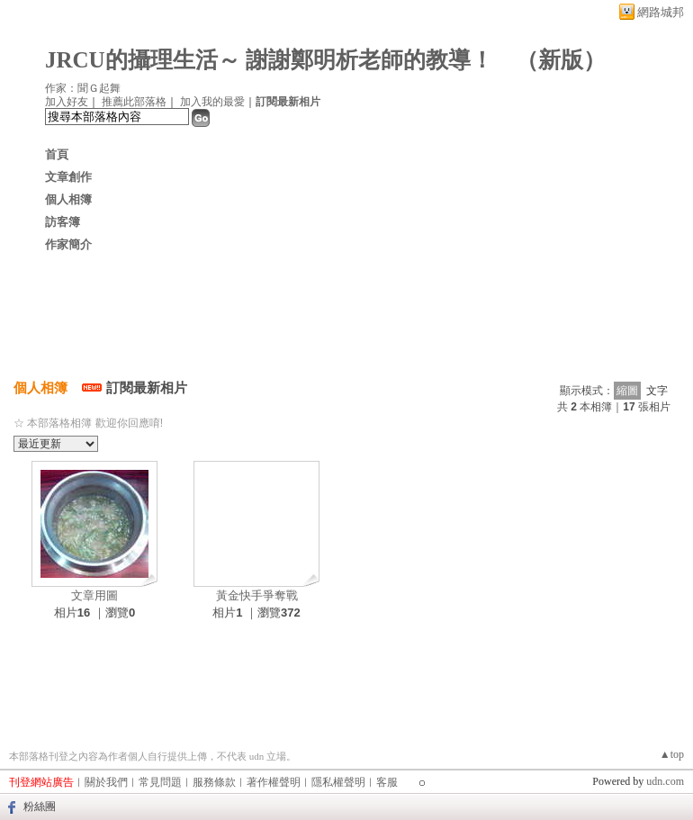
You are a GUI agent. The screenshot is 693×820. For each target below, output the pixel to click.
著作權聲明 (274, 782)
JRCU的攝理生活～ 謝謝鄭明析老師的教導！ (269, 60)
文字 (657, 390)
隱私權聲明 (338, 782)
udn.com (665, 781)
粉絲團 (39, 806)
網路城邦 (660, 12)
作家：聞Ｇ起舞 (83, 88)
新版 (560, 60)
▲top (672, 754)
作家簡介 (68, 244)
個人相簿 (68, 199)
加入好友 (66, 101)
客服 (387, 782)
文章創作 (68, 177)
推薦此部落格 (134, 101)
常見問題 (160, 782)
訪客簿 (62, 222)
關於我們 (106, 782)
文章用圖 (94, 595)
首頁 (56, 154)
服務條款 (214, 782)
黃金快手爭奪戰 (257, 595)
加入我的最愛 (212, 101)
